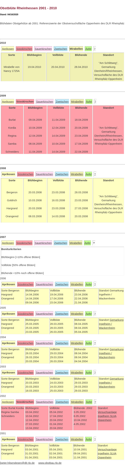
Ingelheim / (105, 323)
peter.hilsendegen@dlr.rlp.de (18, 462)
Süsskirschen (24, 48)
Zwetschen (60, 48)
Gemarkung (117, 319)
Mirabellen (77, 101)
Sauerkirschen (43, 48)
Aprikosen (8, 48)
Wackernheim (107, 327)
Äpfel (88, 48)
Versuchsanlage (107, 412)
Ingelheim (104, 416)
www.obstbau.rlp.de (50, 462)
